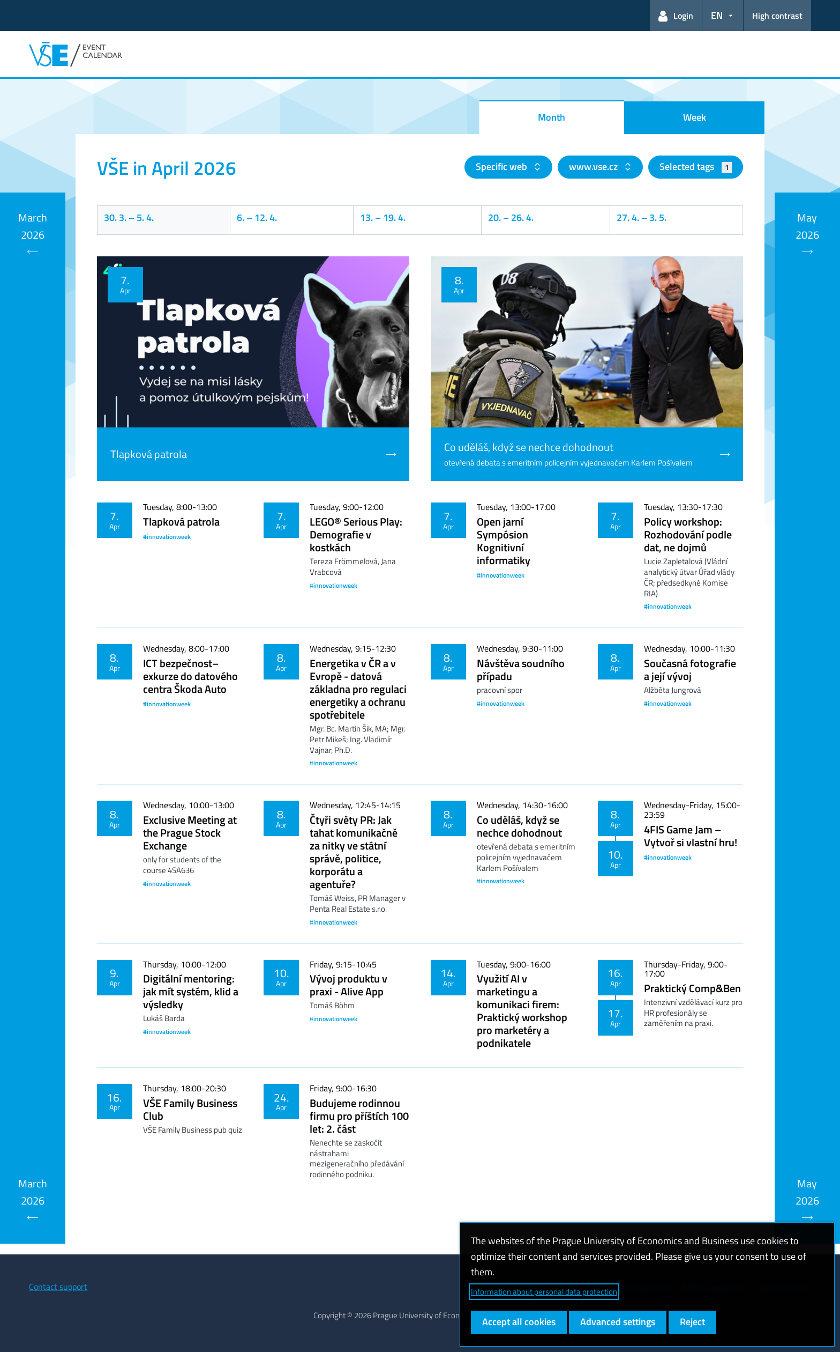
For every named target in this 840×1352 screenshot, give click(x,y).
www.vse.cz (594, 166)
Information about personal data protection (544, 1291)
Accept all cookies (519, 1321)
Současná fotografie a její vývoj (690, 669)
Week (694, 117)
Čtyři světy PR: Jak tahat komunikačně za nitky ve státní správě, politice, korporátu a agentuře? (354, 851)
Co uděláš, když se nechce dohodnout (519, 826)
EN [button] (717, 15)
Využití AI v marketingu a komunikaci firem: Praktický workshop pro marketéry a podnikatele (522, 1010)
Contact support (58, 1286)
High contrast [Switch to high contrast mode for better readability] (777, 15)
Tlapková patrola (181, 521)
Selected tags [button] (695, 166)
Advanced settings (617, 1321)
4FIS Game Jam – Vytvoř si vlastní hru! (690, 836)
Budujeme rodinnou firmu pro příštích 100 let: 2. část (359, 1116)
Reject (692, 1321)
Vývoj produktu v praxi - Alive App (348, 985)
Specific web (502, 166)
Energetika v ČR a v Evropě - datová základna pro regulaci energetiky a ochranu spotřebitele (358, 689)
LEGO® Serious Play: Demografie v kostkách (356, 534)
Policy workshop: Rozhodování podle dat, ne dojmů (688, 534)
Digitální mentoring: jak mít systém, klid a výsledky (190, 991)
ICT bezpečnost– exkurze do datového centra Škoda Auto (190, 676)
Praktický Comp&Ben (692, 988)
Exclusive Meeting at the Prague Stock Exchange (190, 832)
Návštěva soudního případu (521, 669)
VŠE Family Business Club (190, 1109)
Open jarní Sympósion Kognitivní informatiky (503, 540)
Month (551, 117)
